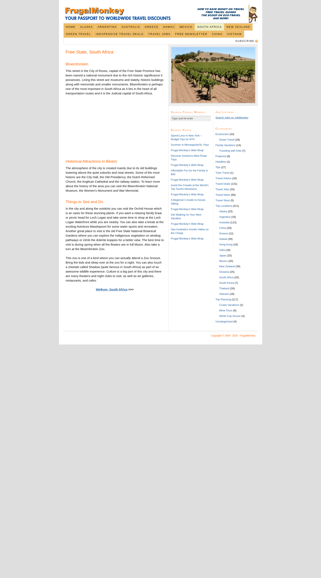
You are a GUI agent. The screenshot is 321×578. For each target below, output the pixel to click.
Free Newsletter (191, 34)
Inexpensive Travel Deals (120, 34)
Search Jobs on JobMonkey (232, 117)
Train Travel (222, 172)
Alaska (86, 26)
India (222, 250)
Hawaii (169, 26)
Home (70, 26)
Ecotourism (222, 134)
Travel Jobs (159, 34)
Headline (221, 161)
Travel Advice (224, 178)
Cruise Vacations (229, 304)
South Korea (226, 282)
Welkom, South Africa (111, 289)
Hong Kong (226, 244)
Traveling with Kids (230, 150)
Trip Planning (223, 299)
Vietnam (234, 34)
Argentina (107, 26)
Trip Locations (224, 205)
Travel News (223, 194)
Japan (222, 255)
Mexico (186, 26)
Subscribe (244, 40)
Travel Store (223, 200)
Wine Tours (226, 310)
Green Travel (78, 34)
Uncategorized (224, 321)
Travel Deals (223, 183)
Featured (221, 156)
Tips (218, 167)
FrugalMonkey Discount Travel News (160, 13)
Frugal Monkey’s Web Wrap (187, 150)
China (217, 34)
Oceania (224, 271)
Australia (131, 26)
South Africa (209, 26)
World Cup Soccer (230, 316)
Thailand (224, 288)
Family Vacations (226, 145)
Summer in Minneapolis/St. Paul (190, 144)
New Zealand (238, 26)
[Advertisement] (96, 125)
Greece (151, 26)
